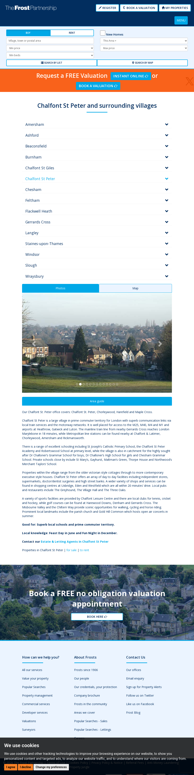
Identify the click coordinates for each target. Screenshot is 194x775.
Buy (28, 33)
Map (135, 288)
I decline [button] (25, 767)
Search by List (51, 62)
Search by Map (142, 62)
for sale (71, 550)
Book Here (97, 618)
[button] (33, 342)
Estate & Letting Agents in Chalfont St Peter (74, 541)
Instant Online (130, 75)
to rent (84, 550)
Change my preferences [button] (51, 767)
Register (107, 8)
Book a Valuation (139, 8)
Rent (72, 33)
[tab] (97, 124)
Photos (60, 288)
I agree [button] (10, 767)
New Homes (114, 34)
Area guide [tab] (97, 401)
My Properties (175, 8)
